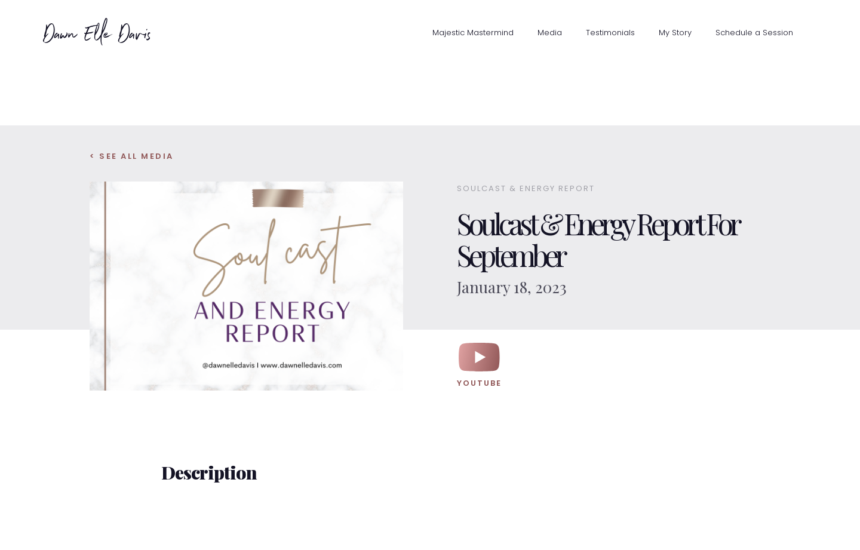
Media (550, 32)
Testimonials (610, 32)
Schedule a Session (754, 32)
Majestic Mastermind (473, 32)
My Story (675, 32)
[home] (70, 31)
